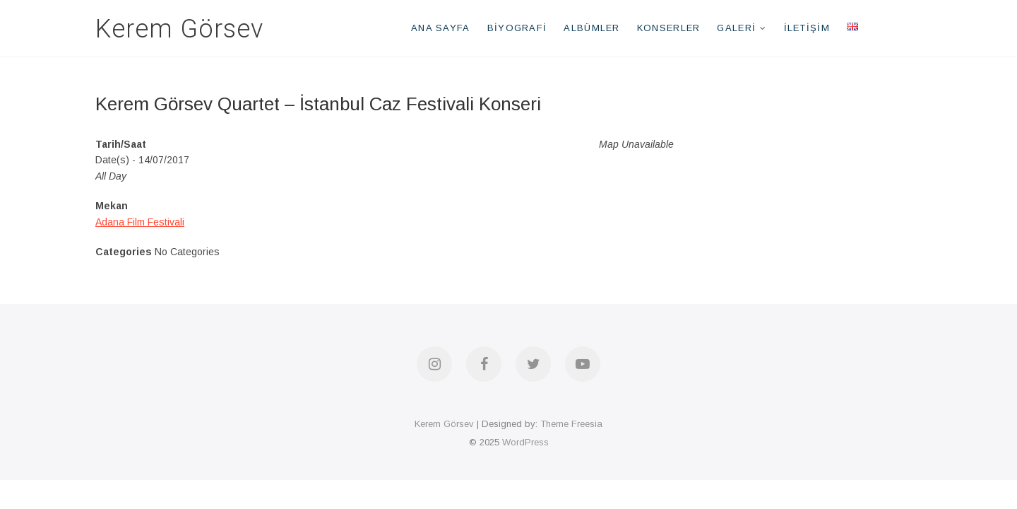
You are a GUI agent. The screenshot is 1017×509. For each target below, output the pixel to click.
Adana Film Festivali (139, 222)
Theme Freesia (571, 424)
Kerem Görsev (179, 29)
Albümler (591, 28)
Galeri (736, 28)
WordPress (525, 442)
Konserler (669, 28)
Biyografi (517, 28)
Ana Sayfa (440, 28)
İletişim (807, 28)
